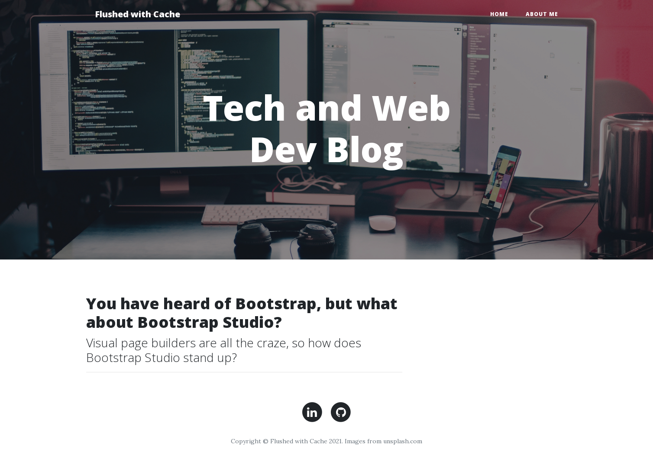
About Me (542, 14)
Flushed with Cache (137, 14)
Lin (312, 412)
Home (499, 14)
